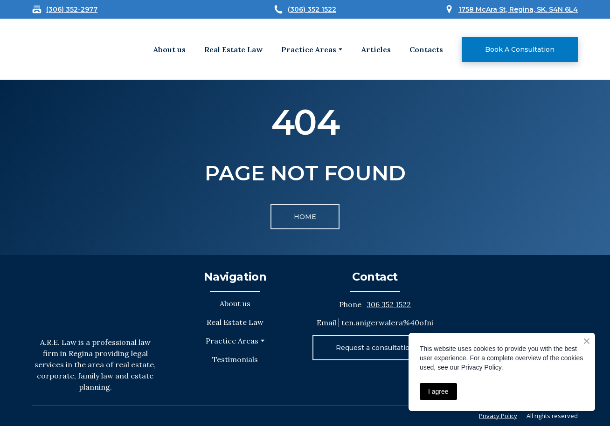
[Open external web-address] (61, 49)
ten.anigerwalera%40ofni (387, 322)
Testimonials (235, 359)
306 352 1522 (389, 304)
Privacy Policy (498, 416)
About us (169, 49)
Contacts (426, 49)
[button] (520, 49)
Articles (376, 49)
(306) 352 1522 (312, 9)
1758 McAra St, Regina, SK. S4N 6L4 (518, 9)
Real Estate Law (233, 49)
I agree (438, 391)
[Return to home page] (95, 296)
